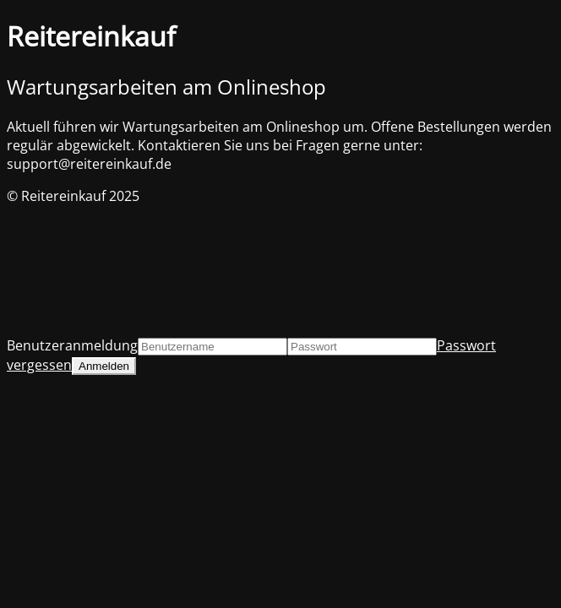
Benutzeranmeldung (72, 345)
